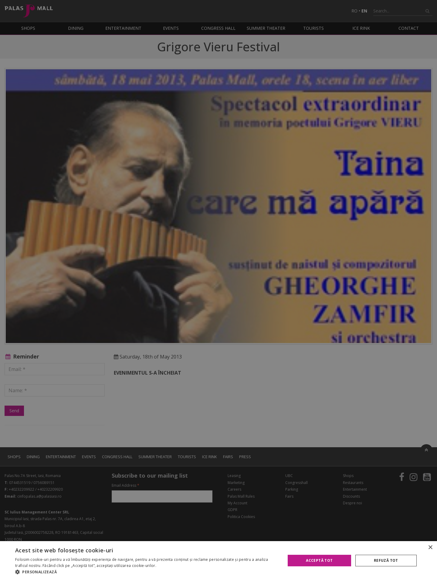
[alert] (218, 290)
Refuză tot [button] (386, 560)
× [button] (430, 547)
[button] (146, 572)
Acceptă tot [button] (319, 560)
